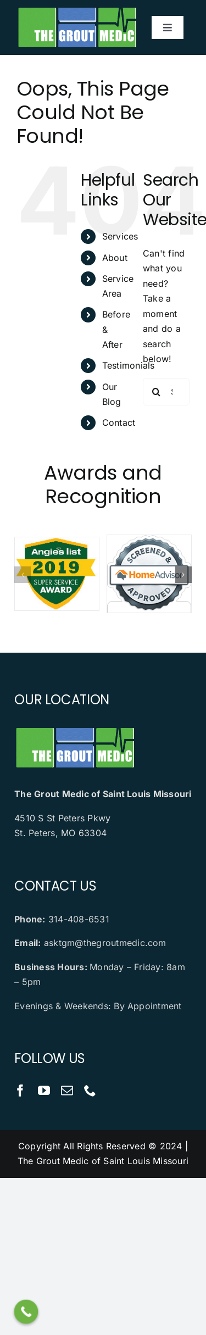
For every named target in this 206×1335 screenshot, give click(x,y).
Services (120, 236)
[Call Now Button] (26, 1312)
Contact (119, 422)
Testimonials (128, 365)
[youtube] (44, 1090)
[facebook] (20, 1090)
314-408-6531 (78, 919)
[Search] (156, 391)
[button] (22, 574)
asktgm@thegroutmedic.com (105, 942)
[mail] (67, 1090)
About (114, 257)
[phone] (90, 1090)
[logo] (76, 9)
